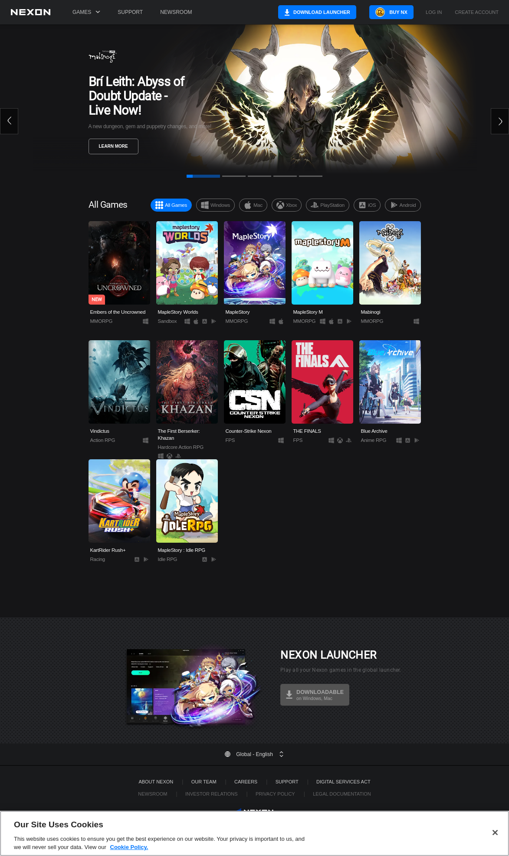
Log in (434, 12)
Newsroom (176, 12)
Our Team (204, 781)
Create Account (477, 12)
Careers (245, 781)
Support (130, 12)
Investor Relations (211, 793)
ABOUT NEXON (155, 781)
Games (86, 12)
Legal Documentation (342, 793)
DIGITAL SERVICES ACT (343, 781)
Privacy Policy (275, 793)
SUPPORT (287, 781)
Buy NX (398, 12)
